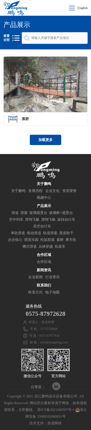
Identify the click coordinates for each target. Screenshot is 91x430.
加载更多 (45, 140)
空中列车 (16, 220)
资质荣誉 (69, 191)
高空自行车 (42, 227)
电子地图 (52, 293)
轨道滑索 (50, 234)
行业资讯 (52, 278)
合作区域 (44, 262)
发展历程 (35, 191)
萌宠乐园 (31, 240)
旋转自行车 (66, 220)
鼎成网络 (54, 423)
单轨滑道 (18, 234)
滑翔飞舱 (48, 220)
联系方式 (35, 293)
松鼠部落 (47, 240)
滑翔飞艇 (32, 220)
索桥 (60, 240)
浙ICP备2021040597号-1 (55, 410)
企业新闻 (35, 278)
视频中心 (44, 198)
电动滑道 (34, 234)
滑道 (15, 213)
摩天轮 (70, 240)
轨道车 (60, 247)
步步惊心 (15, 240)
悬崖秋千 (66, 234)
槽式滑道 (29, 247)
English (83, 8)
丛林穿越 (46, 247)
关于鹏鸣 (18, 191)
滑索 (24, 213)
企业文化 (52, 191)
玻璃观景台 (38, 213)
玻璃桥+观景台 (61, 213)
